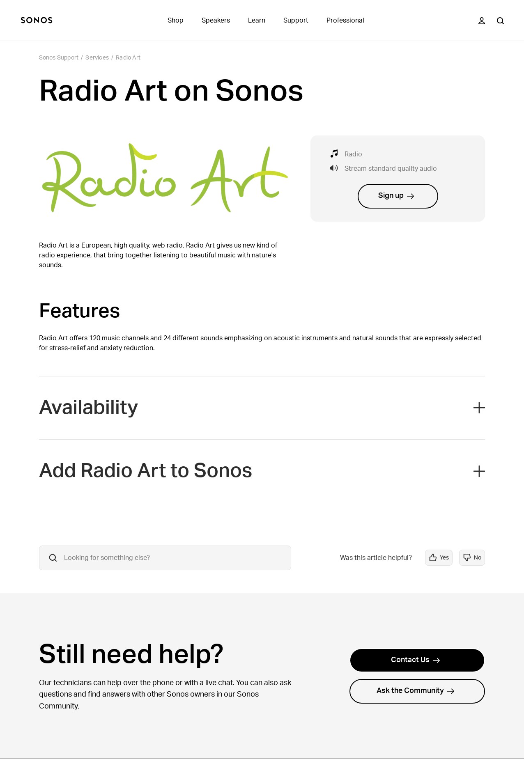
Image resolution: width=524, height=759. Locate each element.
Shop (176, 20)
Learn (256, 20)
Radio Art (128, 58)
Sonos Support (59, 58)
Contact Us (415, 660)
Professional (345, 20)
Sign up (396, 195)
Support (295, 20)
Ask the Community (416, 691)
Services (97, 58)
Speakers (216, 20)
